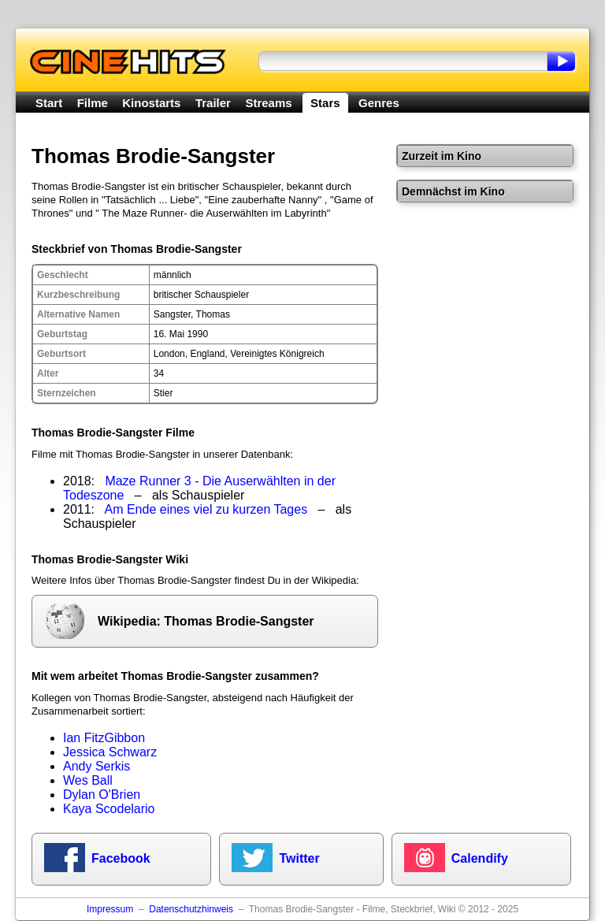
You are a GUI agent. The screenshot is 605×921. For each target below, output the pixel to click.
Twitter (299, 858)
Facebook (120, 858)
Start (48, 103)
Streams (268, 103)
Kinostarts (151, 103)
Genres (378, 103)
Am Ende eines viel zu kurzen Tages (206, 509)
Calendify (479, 858)
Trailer (213, 103)
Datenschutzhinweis (191, 909)
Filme (92, 103)
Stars (325, 103)
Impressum (110, 909)
